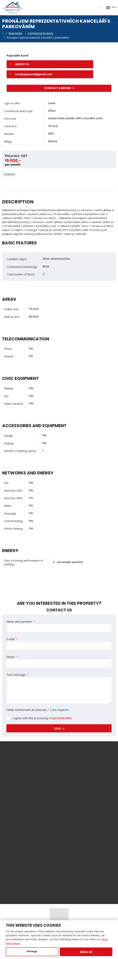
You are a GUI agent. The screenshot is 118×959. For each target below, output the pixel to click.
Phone (12, 657)
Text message (17, 674)
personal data (62, 718)
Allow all (86, 952)
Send (57, 728)
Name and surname (20, 621)
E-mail (11, 639)
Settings (32, 951)
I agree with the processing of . (42, 718)
